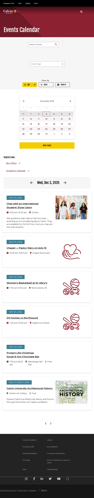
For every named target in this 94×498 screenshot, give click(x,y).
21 (23, 129)
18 (54, 124)
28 (23, 134)
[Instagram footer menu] (26, 479)
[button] (81, 12)
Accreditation (52, 447)
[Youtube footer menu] (58, 479)
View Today (47, 145)
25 (54, 129)
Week (44, 85)
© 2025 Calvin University (8, 490)
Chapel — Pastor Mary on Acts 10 (27, 248)
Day (27, 85)
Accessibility (33, 490)
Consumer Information (56, 453)
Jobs (24, 469)
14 (23, 124)
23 (39, 129)
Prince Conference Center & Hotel (58, 461)
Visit (20, 3)
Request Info (8, 3)
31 (46, 134)
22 (31, 129)
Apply (27, 3)
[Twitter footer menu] (50, 479)
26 (62, 129)
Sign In (44, 490)
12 (62, 119)
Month (61, 85)
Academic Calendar (16, 171)
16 (39, 124)
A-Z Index (26, 460)
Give (36, 3)
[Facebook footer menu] (34, 479)
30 (39, 134)
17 (46, 124)
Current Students (29, 440)
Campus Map (52, 469)
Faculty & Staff (28, 447)
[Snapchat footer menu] (67, 479)
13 (69, 119)
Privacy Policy (22, 490)
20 (69, 124)
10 (46, 119)
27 (69, 129)
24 (46, 129)
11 (54, 119)
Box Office (11, 163)
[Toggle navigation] (87, 12)
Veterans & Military (30, 453)
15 (31, 124)
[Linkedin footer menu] (42, 479)
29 (31, 134)
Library (49, 440)
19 (62, 124)
